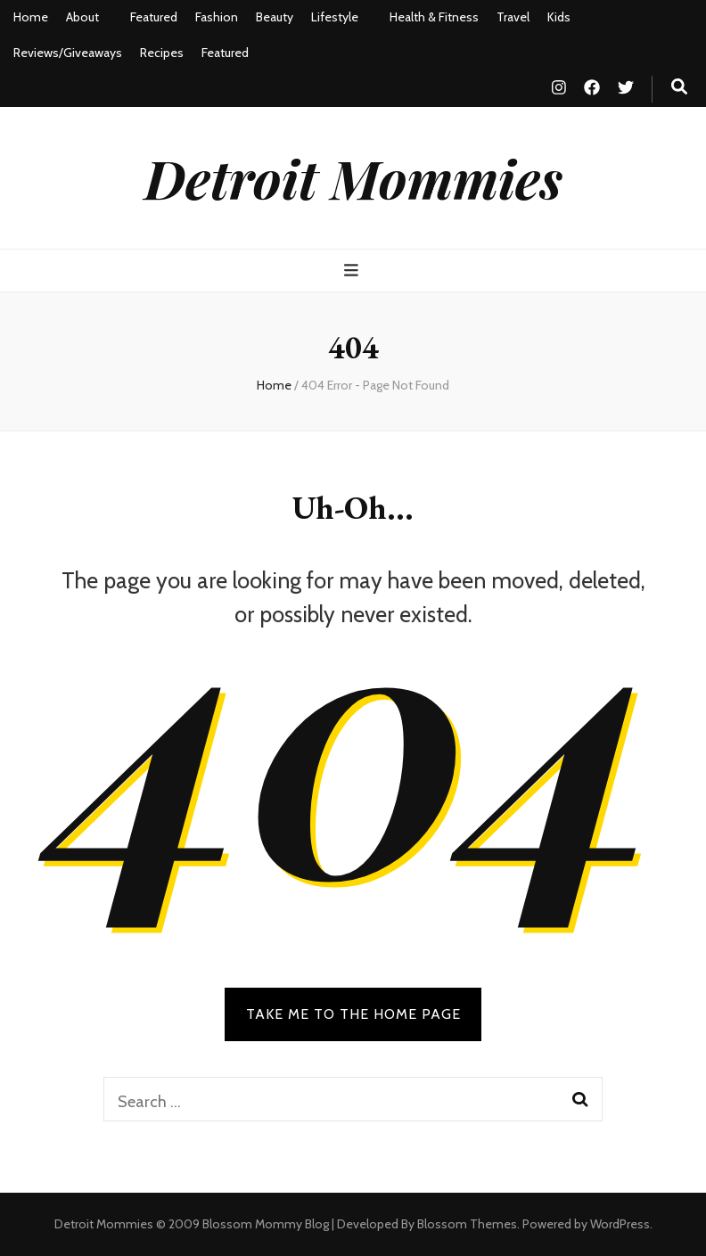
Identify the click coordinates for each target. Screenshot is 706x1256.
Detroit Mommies (353, 177)
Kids (559, 17)
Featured (153, 17)
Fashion (216, 17)
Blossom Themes (467, 1224)
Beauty (274, 17)
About (82, 17)
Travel (513, 17)
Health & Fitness (434, 17)
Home (30, 17)
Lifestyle (334, 17)
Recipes (162, 53)
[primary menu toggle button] (353, 270)
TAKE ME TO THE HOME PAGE (353, 1014)
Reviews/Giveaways (67, 53)
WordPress (620, 1224)
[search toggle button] (679, 86)
